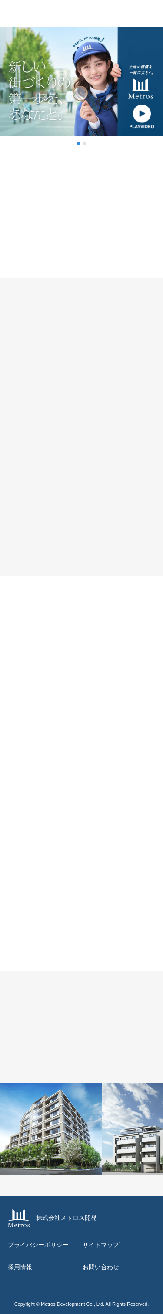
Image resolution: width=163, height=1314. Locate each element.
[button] (78, 143)
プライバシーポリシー (38, 1244)
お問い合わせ (101, 1266)
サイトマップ (101, 1244)
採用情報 (20, 1266)
